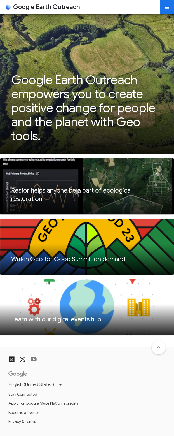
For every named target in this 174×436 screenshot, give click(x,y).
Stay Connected (22, 394)
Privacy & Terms (22, 421)
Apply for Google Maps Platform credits (43, 403)
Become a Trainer (23, 412)
